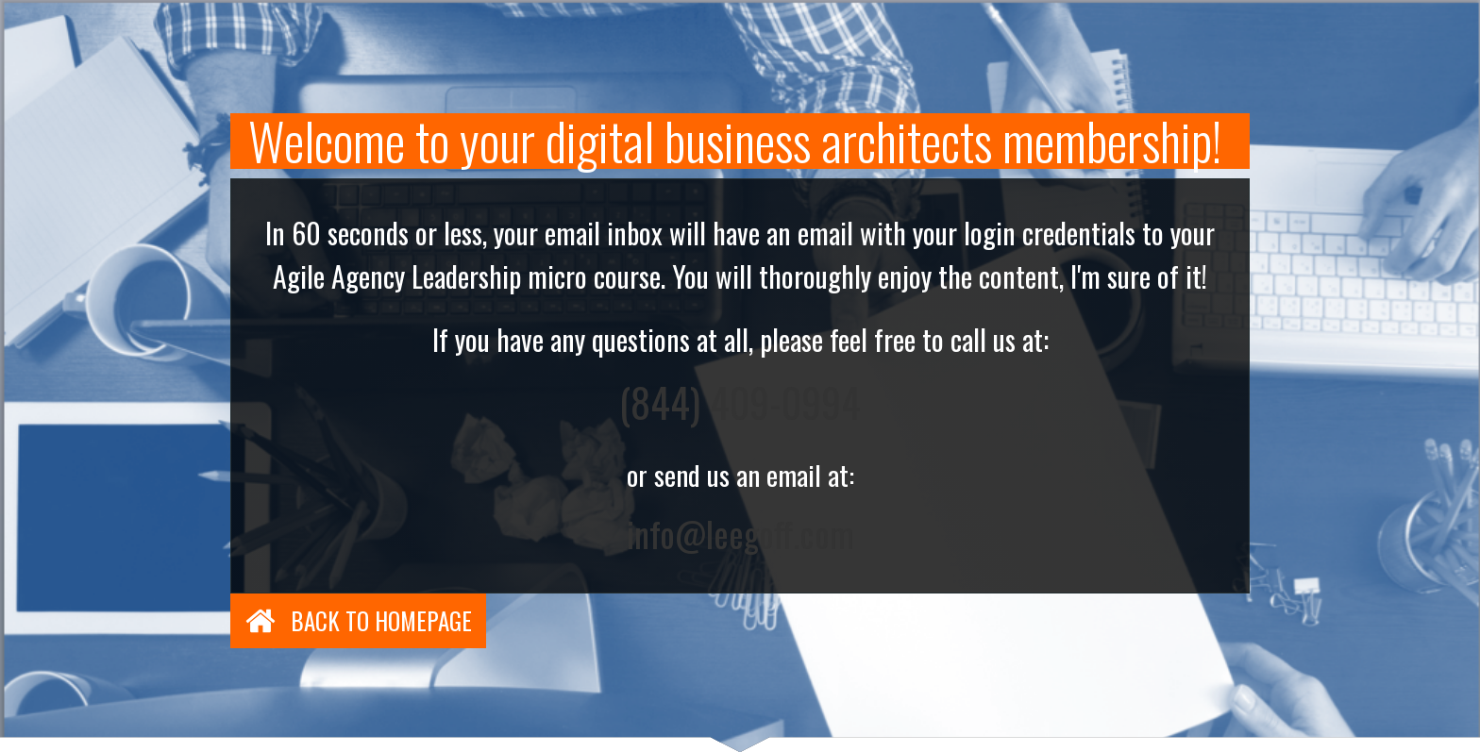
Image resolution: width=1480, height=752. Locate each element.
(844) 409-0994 (740, 402)
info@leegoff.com (740, 534)
